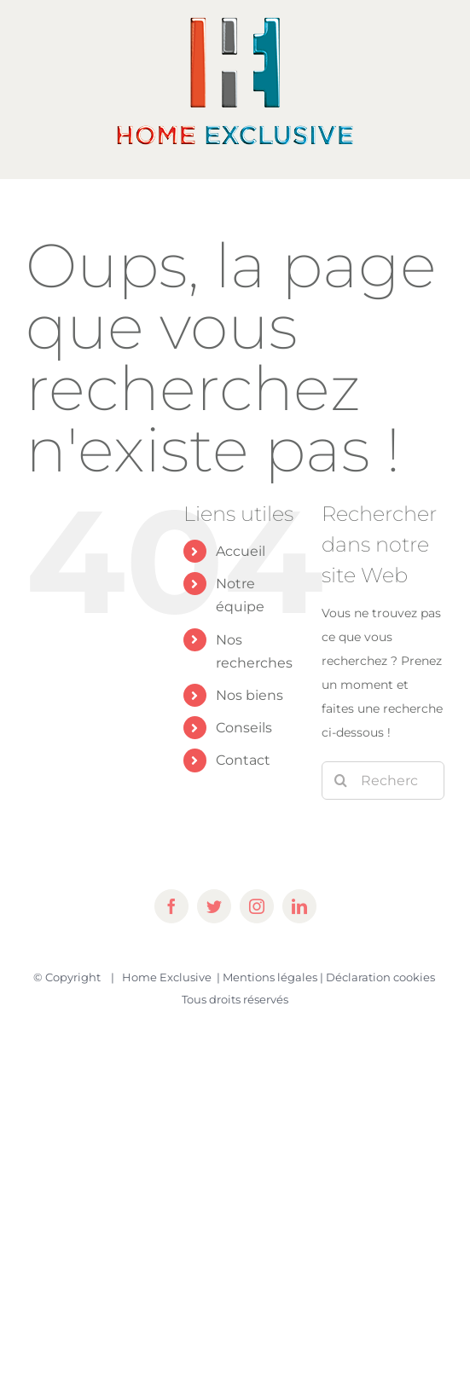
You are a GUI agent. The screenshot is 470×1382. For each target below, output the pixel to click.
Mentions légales (270, 977)
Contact (243, 760)
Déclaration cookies (380, 977)
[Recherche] (341, 780)
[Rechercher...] (383, 780)
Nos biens (249, 695)
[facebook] (171, 906)
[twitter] (214, 906)
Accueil (240, 551)
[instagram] (257, 906)
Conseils (244, 728)
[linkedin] (299, 906)
